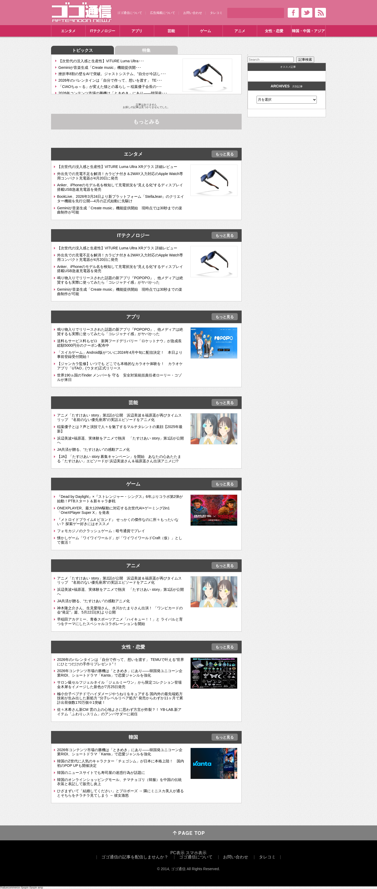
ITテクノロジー (102, 31)
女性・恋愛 (274, 31)
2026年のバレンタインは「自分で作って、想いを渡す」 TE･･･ (110, 80)
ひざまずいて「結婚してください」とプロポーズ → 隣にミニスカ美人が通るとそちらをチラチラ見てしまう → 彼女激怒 (120, 793)
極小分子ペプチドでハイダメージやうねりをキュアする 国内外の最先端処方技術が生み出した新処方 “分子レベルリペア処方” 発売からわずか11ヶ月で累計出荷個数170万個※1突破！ (120, 698)
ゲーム (205, 31)
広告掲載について (162, 13)
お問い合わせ (192, 13)
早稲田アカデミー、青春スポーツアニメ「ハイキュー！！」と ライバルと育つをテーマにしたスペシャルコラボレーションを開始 (120, 621)
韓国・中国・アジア (308, 31)
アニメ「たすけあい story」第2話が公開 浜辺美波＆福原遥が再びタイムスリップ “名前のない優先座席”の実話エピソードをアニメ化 (119, 417)
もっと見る (224, 154)
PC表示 (177, 853)
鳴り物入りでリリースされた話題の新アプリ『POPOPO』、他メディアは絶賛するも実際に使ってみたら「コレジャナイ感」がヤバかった (120, 280)
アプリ (136, 31)
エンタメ (68, 31)
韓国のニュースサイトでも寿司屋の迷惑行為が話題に (101, 772)
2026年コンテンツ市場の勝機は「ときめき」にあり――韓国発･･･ (112, 93)
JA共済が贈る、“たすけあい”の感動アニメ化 (93, 449)
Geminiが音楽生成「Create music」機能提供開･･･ (99, 67)
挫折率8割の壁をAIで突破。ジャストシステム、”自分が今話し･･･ (112, 74)
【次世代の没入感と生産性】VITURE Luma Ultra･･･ (101, 61)
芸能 (171, 31)
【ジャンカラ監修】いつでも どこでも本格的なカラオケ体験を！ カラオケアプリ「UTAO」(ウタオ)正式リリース (120, 366)
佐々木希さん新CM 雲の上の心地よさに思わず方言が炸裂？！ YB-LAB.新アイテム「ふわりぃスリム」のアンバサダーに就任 (119, 711)
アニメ (239, 31)
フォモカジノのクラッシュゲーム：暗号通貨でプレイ (101, 531)
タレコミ (216, 13)
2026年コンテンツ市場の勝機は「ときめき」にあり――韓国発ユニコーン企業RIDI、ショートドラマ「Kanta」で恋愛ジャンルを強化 (119, 673)
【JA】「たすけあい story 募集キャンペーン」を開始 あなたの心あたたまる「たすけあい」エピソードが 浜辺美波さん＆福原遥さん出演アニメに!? (119, 458)
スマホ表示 (196, 853)
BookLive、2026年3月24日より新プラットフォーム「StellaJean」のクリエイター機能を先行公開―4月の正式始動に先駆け (120, 198)
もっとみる (146, 122)
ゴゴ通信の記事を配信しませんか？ (134, 857)
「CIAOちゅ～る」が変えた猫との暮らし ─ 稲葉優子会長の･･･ (110, 87)
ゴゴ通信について (129, 13)
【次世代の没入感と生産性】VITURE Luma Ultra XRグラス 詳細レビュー (117, 167)
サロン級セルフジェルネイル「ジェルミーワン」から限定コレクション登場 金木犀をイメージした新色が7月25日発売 (121, 684)
